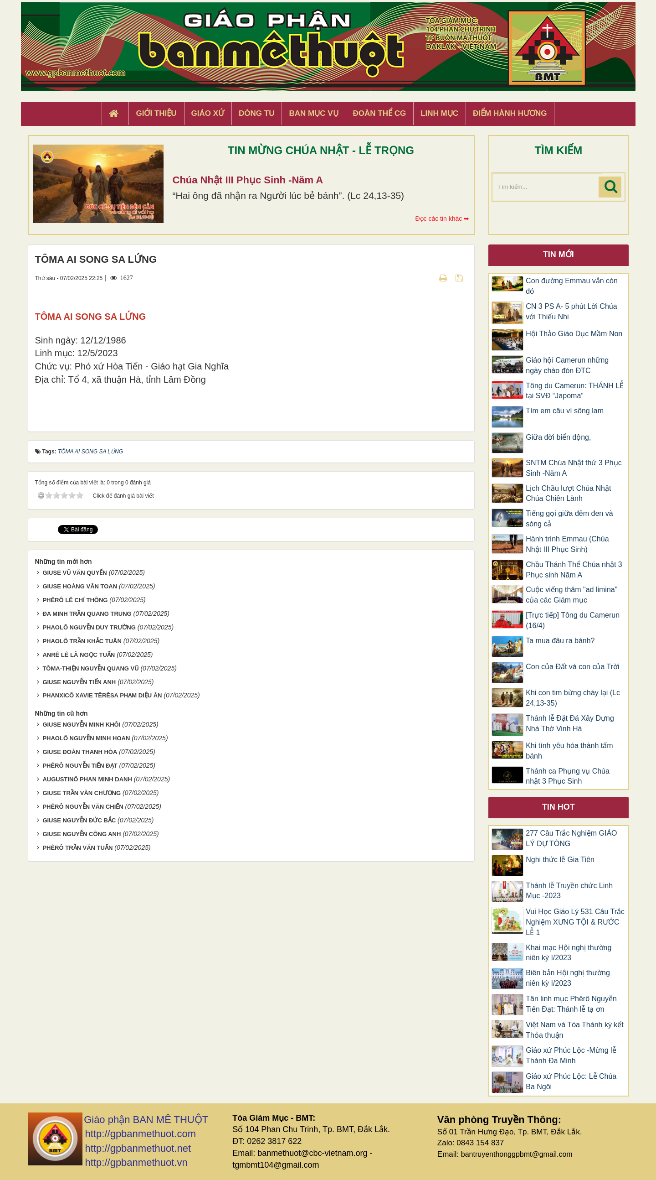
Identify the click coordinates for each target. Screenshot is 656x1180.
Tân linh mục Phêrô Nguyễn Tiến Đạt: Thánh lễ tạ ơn (571, 1004)
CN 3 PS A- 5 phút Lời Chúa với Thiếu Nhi (571, 311)
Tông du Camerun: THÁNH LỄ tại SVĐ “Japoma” (575, 391)
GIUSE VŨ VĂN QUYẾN (74, 641)
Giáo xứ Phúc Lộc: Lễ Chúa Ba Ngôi (571, 1081)
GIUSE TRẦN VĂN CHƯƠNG (81, 862)
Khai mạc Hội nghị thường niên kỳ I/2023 (568, 953)
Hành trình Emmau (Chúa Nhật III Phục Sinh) (567, 544)
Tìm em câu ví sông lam (565, 411)
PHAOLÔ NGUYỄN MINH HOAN (86, 807)
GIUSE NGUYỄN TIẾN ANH (79, 751)
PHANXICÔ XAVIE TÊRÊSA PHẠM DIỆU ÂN (102, 764)
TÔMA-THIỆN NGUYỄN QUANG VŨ (90, 737)
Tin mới (558, 254)
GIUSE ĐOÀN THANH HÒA (79, 821)
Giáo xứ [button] (208, 113)
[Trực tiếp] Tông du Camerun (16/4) (573, 620)
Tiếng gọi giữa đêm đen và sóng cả (569, 518)
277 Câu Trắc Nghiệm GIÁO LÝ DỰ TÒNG (571, 838)
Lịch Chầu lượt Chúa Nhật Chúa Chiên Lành (568, 493)
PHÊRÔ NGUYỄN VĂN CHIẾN (82, 876)
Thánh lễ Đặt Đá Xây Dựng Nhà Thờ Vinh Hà (570, 723)
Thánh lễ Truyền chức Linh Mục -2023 (569, 891)
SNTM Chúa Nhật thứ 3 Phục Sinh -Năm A (574, 468)
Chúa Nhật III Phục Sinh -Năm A (248, 180)
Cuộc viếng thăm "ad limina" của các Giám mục (571, 595)
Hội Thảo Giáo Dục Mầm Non (574, 334)
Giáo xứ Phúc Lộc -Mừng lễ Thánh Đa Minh (571, 1055)
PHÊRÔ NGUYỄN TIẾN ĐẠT (79, 835)
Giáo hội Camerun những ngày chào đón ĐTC (567, 365)
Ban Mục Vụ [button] (313, 113)
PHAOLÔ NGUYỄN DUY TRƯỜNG (88, 696)
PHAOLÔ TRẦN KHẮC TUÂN (81, 710)
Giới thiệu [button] (156, 113)
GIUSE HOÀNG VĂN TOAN (79, 655)
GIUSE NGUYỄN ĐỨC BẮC (79, 889)
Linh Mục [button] (439, 113)
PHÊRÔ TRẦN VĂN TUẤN (77, 917)
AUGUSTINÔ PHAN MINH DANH (87, 848)
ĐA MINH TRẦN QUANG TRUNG (86, 682)
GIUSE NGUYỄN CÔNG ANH (81, 903)
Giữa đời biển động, (558, 437)
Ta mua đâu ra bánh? (560, 641)
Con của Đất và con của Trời (572, 667)
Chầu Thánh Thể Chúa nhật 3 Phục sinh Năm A (574, 570)
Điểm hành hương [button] (510, 113)
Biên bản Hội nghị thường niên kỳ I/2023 (568, 978)
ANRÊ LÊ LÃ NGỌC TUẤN (78, 723)
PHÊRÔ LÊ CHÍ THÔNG (75, 668)
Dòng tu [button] (256, 113)
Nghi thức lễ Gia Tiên (560, 859)
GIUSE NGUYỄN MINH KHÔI (81, 793)
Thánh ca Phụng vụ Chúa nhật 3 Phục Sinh (568, 776)
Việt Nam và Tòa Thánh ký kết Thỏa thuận (575, 1030)
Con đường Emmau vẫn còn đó (572, 286)
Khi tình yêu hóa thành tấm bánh (569, 751)
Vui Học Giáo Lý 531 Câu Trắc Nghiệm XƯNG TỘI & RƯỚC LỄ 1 (575, 922)
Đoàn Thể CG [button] (379, 113)
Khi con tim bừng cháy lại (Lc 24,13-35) (573, 698)
